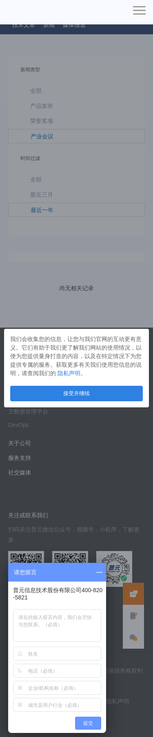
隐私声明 (69, 373)
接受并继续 (76, 393)
